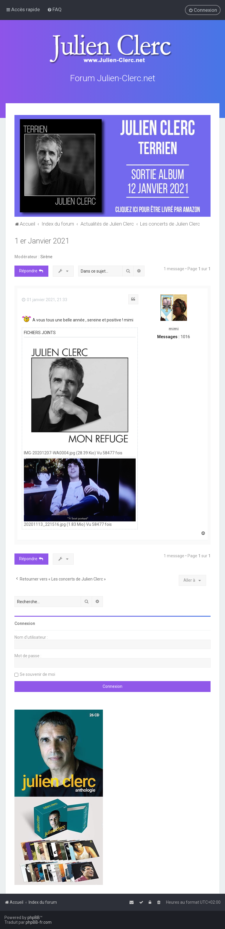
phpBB (33, 917)
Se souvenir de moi (37, 674)
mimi (174, 328)
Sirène (46, 256)
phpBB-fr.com (39, 922)
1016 (185, 336)
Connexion (24, 623)
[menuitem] (54, 9)
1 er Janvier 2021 (41, 240)
